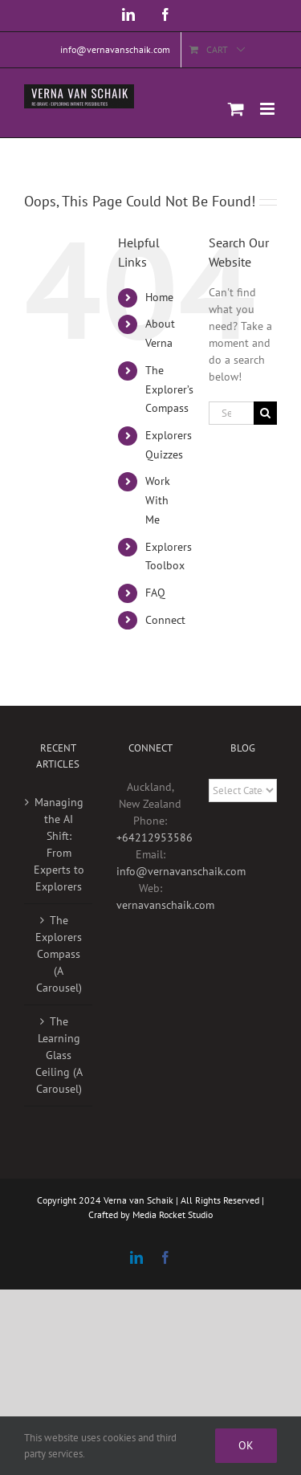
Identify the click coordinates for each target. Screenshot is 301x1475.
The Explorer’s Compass (169, 389)
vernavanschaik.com (165, 905)
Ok (246, 1445)
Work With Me (157, 500)
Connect (165, 620)
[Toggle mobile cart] (236, 108)
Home (159, 297)
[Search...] (231, 413)
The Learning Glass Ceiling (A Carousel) (59, 1055)
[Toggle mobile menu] (268, 108)
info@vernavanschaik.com (181, 871)
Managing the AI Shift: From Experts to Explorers (59, 844)
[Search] (265, 413)
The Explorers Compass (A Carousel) (58, 954)
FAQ (155, 592)
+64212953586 (154, 837)
